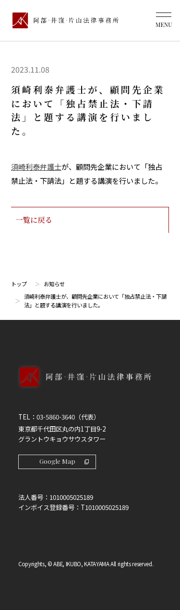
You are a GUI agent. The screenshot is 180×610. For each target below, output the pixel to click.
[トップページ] (63, 20)
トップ (19, 284)
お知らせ (54, 284)
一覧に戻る (89, 219)
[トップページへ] (90, 386)
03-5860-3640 (55, 416)
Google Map (64, 461)
